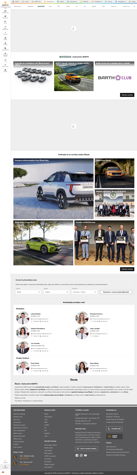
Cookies (100, 473)
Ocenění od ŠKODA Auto (85, 222)
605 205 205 (24, 458)
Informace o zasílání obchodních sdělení (84, 473)
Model (46, 288)
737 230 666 (24, 464)
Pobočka (74, 288)
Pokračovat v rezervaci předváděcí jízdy (116, 292)
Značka (18, 288)
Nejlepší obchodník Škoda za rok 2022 (111, 191)
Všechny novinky (127, 95)
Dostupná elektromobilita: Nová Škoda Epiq (31, 160)
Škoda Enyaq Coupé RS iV (25, 222)
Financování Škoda (103, 160)
